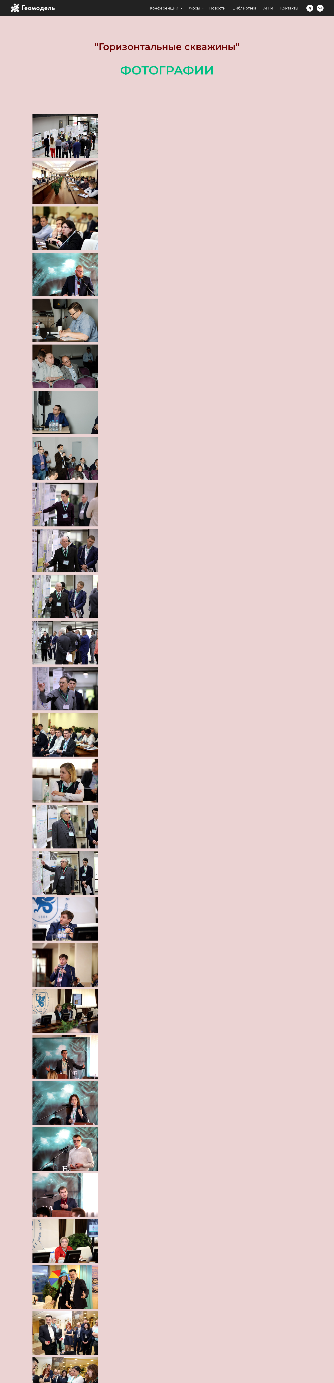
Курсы (194, 8)
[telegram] (309, 8)
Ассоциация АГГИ (184, 1368)
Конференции (164, 8)
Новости (217, 8)
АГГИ (268, 8)
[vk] (320, 8)
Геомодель (142, 1368)
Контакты (289, 8)
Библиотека (244, 8)
